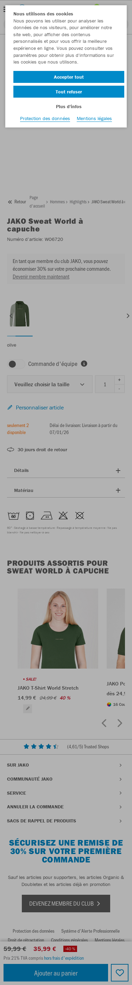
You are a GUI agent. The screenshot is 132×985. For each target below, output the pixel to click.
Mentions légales (94, 118)
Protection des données (45, 118)
